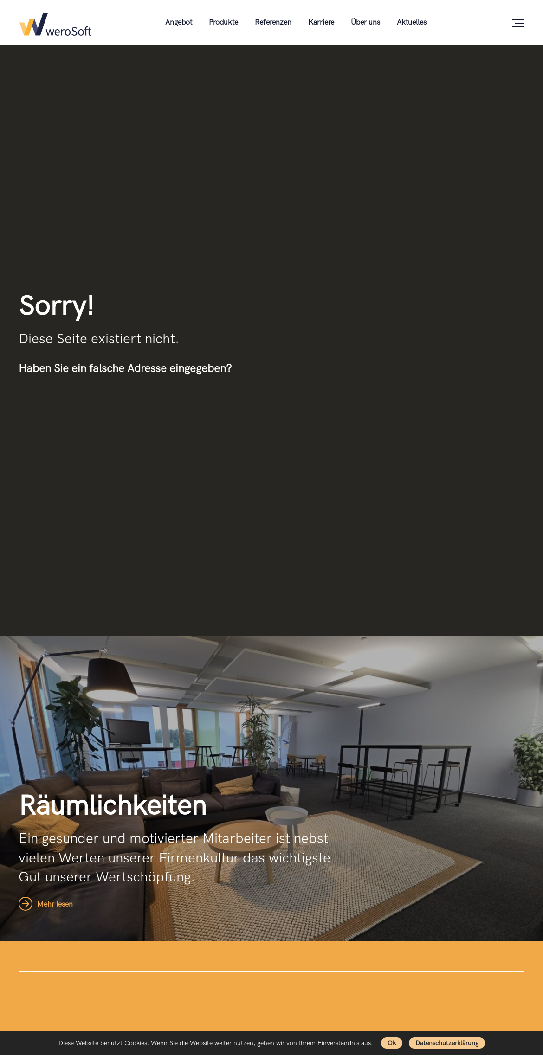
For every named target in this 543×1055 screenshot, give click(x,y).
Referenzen (273, 22)
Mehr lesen (46, 904)
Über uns (365, 22)
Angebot (178, 22)
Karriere (321, 22)
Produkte (223, 22)
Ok (392, 1043)
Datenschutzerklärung (446, 1043)
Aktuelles (412, 22)
